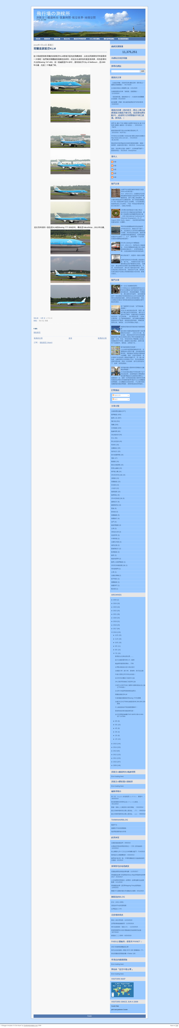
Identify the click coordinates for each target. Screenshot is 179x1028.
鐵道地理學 (115, 559)
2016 (115, 632)
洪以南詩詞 (115, 435)
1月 (116, 739)
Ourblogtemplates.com (31, 1025)
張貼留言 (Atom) (46, 342)
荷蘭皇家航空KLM (45, 48)
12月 (116, 635)
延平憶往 (114, 579)
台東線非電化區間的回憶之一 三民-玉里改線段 (126, 846)
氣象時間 (114, 431)
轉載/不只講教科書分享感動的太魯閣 (123, 891)
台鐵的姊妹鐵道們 (117, 843)
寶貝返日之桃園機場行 (118, 855)
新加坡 (113, 512)
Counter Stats (115, 1006)
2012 (115, 754)
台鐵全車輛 (115, 575)
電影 (112, 458)
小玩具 (113, 488)
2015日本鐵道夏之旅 (118, 565)
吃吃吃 (113, 445)
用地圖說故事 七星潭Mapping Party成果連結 (126, 885)
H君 (115, 162)
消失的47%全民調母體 (118, 905)
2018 (115, 625)
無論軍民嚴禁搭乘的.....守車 (124, 663)
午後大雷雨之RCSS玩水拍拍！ (125, 674)
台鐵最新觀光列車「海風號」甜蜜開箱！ (124, 91)
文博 (112, 528)
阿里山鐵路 (115, 468)
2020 (115, 618)
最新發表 (47, 39)
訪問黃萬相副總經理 (118, 923)
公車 (112, 572)
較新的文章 (38, 338)
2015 (115, 744)
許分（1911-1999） (118, 902)
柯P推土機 (114, 471)
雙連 (112, 508)
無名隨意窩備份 (123, 39)
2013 (115, 751)
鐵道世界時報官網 (80, 39)
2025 (115, 600)
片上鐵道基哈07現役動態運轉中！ (126, 707)
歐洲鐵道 (114, 552)
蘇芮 (112, 555)
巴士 (112, 438)
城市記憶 (114, 545)
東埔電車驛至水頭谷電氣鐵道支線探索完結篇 (126, 930)
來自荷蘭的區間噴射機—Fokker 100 (123, 953)
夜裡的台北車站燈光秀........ (124, 656)
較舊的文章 (102, 338)
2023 (115, 607)
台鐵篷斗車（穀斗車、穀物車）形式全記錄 (129, 671)
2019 (115, 621)
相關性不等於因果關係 (118, 828)
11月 (116, 639)
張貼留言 (37, 332)
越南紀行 (114, 502)
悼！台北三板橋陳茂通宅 (129, 286)
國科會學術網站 (109, 39)
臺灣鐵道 (114, 414)
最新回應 (57, 39)
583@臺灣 (114, 569)
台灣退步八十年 (116, 909)
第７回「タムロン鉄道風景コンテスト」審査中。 (127, 796)
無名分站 (67, 39)
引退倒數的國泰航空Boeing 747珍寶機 (128, 698)
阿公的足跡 (115, 441)
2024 (115, 603)
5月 (116, 725)
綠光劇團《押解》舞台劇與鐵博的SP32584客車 (127, 102)
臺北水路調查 (115, 465)
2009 (115, 765)
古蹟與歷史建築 (116, 411)
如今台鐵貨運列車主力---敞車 (124, 660)
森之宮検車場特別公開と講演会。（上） (124, 814)
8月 (116, 650)
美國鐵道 (114, 481)
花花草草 (114, 535)
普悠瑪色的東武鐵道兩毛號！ (124, 711)
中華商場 (114, 538)
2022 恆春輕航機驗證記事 (120, 947)
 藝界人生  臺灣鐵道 (117, 562)
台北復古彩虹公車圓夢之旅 (120, 88)
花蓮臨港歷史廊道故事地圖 (120, 871)
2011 (115, 758)
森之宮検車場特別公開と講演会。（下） (124, 810)
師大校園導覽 (115, 455)
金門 (112, 522)
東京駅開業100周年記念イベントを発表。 (125, 802)
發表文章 (116, 395)
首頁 (70, 338)
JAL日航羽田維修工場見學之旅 (125, 682)
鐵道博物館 (115, 525)
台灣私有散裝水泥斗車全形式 (124, 667)
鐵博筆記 (114, 495)
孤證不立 (114, 825)
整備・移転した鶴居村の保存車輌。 (123, 807)
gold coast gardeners (117, 1009)
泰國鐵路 (114, 515)
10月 (116, 642)
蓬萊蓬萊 (114, 492)
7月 (116, 653)
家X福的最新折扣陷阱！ (129, 347)
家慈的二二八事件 (117, 935)
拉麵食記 (114, 448)
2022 (115, 611)
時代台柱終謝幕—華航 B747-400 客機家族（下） (127, 950)
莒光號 (113, 485)
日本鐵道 (114, 428)
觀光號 (113, 589)
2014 (115, 747)
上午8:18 (49, 318)
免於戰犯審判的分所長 (118, 831)
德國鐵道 (114, 582)
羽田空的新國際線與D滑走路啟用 (132, 226)
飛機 (46, 321)
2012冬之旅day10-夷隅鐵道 (130, 243)
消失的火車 (115, 532)
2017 (115, 629)
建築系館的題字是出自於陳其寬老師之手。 (125, 130)
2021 (115, 614)
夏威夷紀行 (115, 548)
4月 (116, 728)
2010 (115, 762)
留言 (115, 399)
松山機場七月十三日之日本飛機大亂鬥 (124, 851)
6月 (116, 721)
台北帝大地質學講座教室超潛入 (125, 691)
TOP (176, 1025)
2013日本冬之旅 (116, 475)
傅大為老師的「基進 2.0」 (120, 927)
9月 (116, 646)
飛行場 (41, 321)
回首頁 (38, 39)
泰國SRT (114, 585)
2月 (116, 735)
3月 (116, 732)
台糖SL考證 (115, 542)
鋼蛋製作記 (115, 505)
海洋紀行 (114, 451)
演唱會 (113, 478)
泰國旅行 (114, 518)
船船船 (113, 461)
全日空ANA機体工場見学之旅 (125, 678)
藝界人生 (114, 418)
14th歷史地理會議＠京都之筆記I (131, 210)
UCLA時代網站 (95, 39)
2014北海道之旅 (116, 498)
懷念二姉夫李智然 (117, 920)
